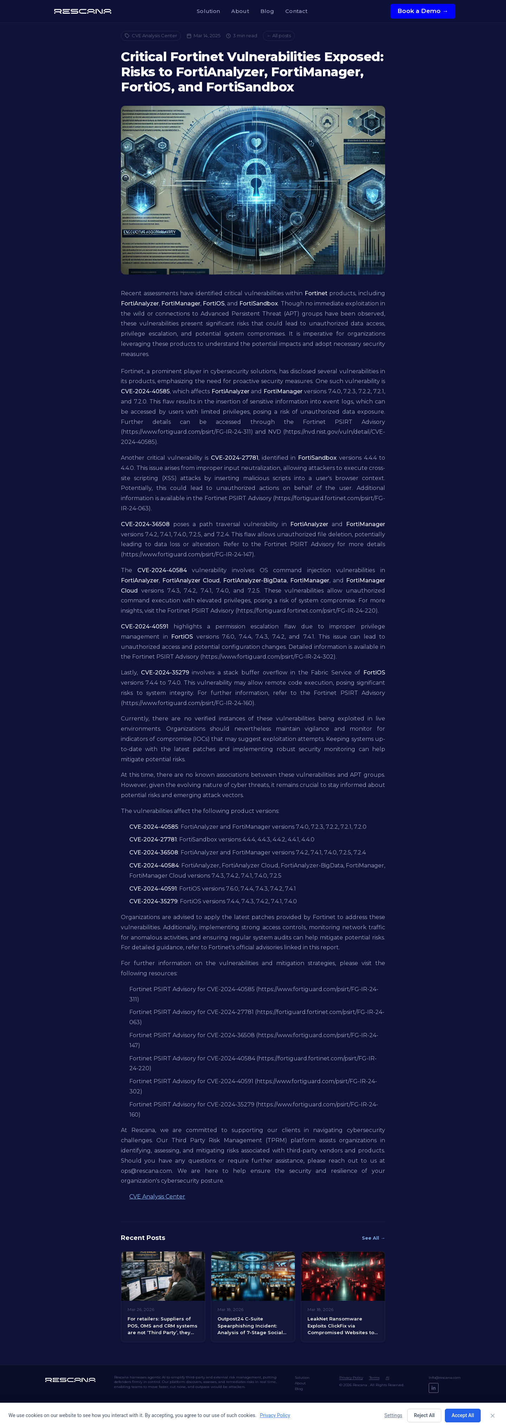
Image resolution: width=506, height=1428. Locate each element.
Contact (296, 11)
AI (387, 1377)
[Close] (493, 1416)
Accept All (463, 1415)
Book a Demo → (422, 10)
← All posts (279, 35)
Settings (393, 1415)
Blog (267, 11)
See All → (373, 1238)
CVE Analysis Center (151, 35)
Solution (208, 11)
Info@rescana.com (445, 1377)
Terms (374, 1377)
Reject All (424, 1415)
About (240, 11)
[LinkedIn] (434, 1388)
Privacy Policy (351, 1377)
